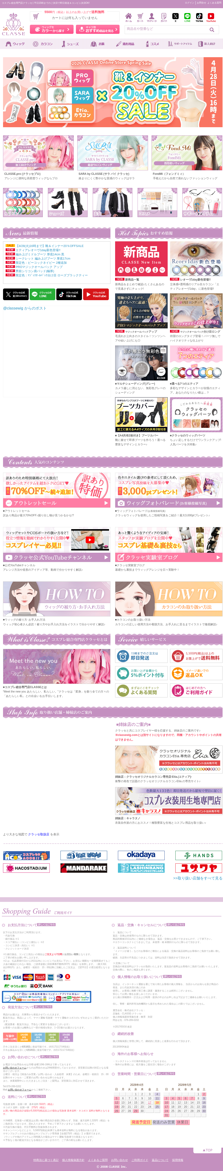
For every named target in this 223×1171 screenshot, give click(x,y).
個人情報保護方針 (73, 1160)
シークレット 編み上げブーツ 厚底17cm (43, 258)
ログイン (189, 2)
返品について (160, 1160)
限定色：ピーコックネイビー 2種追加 (41, 262)
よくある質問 (214, 2)
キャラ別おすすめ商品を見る (98, 29)
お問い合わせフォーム (14, 1067)
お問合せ (201, 2)
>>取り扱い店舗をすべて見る (198, 878)
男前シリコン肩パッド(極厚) (35, 271)
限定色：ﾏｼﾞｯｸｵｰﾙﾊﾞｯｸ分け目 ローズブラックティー (52, 275)
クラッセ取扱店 (38, 834)
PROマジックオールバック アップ (39, 267)
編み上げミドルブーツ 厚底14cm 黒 (40, 254)
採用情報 (177, 1160)
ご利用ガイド (139, 1160)
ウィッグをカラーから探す (52, 29)
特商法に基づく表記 (46, 1160)
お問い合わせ (119, 1160)
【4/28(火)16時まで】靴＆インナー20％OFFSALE (50, 246)
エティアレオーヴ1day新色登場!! (38, 250)
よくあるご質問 (98, 1160)
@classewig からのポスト (25, 308)
